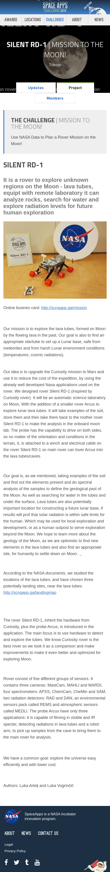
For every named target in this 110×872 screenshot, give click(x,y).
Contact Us (48, 833)
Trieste (55, 65)
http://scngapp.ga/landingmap (29, 592)
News (26, 833)
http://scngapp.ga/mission (64, 308)
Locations (33, 20)
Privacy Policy (15, 851)
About (77, 20)
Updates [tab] (36, 88)
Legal (8, 844)
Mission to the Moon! (74, 49)
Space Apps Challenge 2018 (55, 7)
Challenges (55, 20)
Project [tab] (75, 88)
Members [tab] (55, 98)
